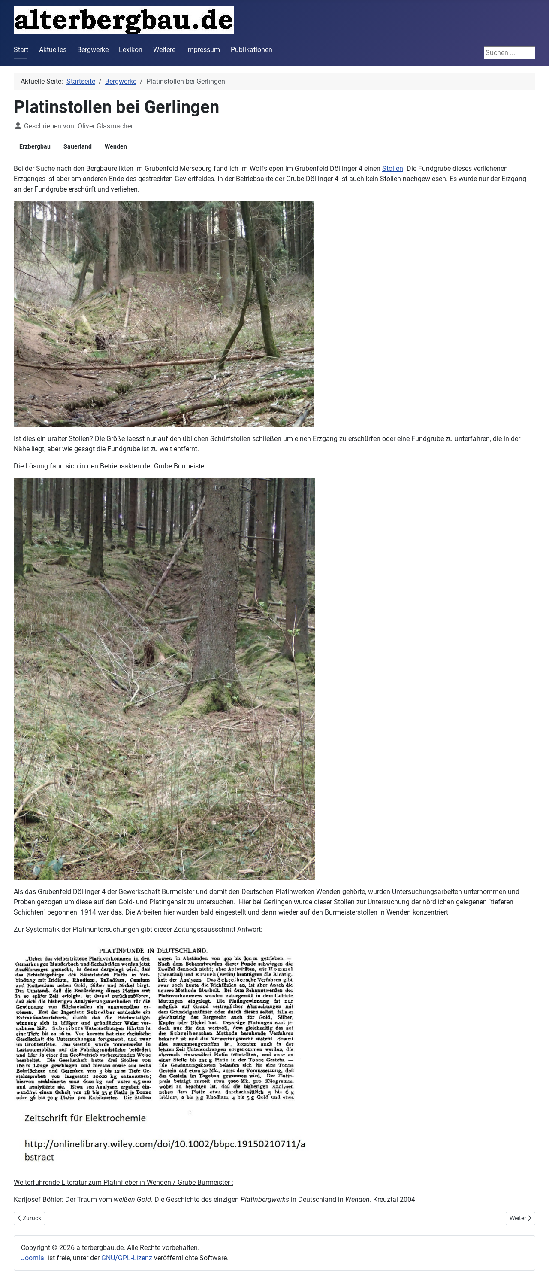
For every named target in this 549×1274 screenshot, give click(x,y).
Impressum (203, 50)
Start (21, 50)
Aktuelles (52, 50)
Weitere (164, 50)
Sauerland (77, 146)
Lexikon (130, 50)
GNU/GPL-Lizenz (126, 1258)
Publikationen (251, 50)
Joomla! (33, 1258)
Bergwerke (93, 50)
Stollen (392, 168)
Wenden (116, 146)
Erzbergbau (35, 146)
